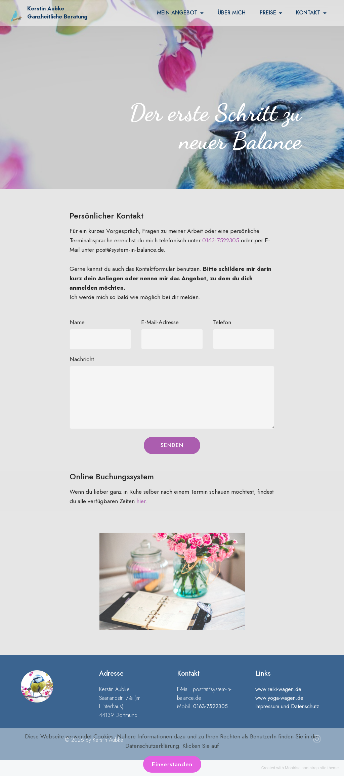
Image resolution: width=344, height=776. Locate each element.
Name (77, 322)
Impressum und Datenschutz (287, 706)
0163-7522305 (220, 240)
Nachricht (82, 359)
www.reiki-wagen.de (278, 689)
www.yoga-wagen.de (279, 698)
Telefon (222, 322)
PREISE (268, 12)
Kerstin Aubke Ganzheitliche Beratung (57, 12)
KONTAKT (308, 12)
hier (140, 501)
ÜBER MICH (232, 12)
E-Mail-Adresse (160, 322)
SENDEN (172, 445)
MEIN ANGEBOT (177, 12)
